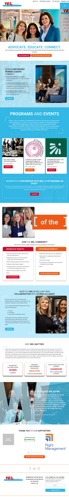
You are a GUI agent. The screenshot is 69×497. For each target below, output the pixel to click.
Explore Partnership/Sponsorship (41, 55)
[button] (33, 43)
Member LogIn (65, 1)
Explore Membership (24, 55)
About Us (35, 1)
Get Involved (56, 1)
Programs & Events (45, 1)
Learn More (34, 194)
